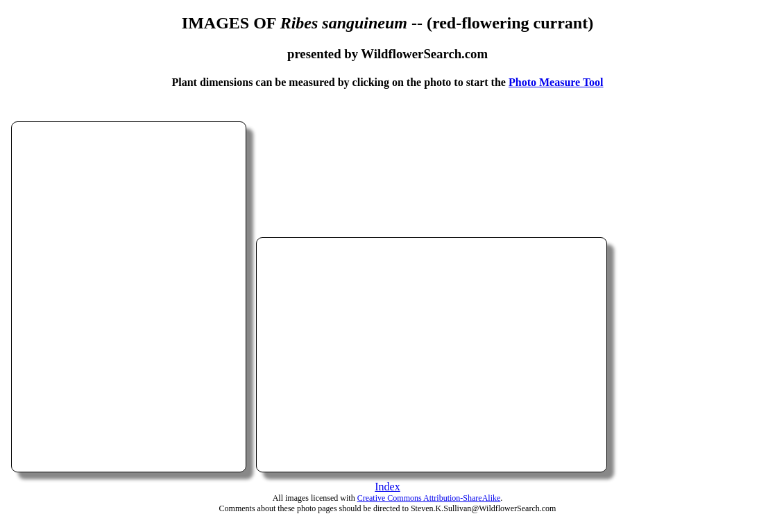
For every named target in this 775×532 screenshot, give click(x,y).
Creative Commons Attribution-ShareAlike (429, 498)
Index (387, 486)
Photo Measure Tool (556, 82)
